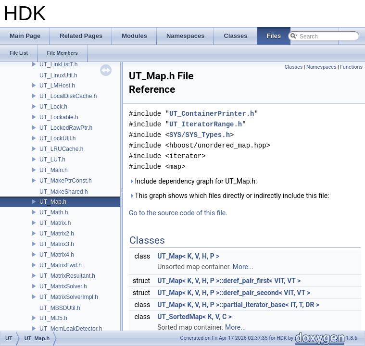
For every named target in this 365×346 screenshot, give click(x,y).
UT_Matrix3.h (56, 244)
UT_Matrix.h (55, 223)
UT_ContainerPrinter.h (211, 113)
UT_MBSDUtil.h (59, 308)
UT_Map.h (52, 201)
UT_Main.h (53, 170)
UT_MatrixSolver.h (63, 286)
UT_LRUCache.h (61, 149)
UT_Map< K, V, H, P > (188, 256)
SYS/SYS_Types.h (199, 134)
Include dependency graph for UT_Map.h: (193, 181)
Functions (351, 67)
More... (243, 267)
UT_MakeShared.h (63, 191)
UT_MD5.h (53, 318)
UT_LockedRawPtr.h (65, 127)
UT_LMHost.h (57, 85)
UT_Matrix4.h (56, 254)
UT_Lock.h (53, 106)
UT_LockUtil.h (57, 138)
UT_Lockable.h (58, 117)
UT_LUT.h (52, 159)
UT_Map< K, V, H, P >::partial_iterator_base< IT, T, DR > (238, 305)
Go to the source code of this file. (178, 213)
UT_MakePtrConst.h (65, 180)
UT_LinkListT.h (58, 64)
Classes (293, 67)
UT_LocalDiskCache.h (68, 96)
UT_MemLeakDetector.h (70, 328)
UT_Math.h (53, 212)
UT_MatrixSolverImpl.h (68, 297)
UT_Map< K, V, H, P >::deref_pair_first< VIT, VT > (229, 280)
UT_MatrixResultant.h (67, 275)
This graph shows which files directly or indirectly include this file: (229, 195)
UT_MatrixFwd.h (60, 265)
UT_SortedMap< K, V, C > (194, 317)
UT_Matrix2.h (56, 233)
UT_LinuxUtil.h (58, 75)
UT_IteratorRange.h (205, 124)
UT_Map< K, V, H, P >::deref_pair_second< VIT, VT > (233, 293)
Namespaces (321, 67)
